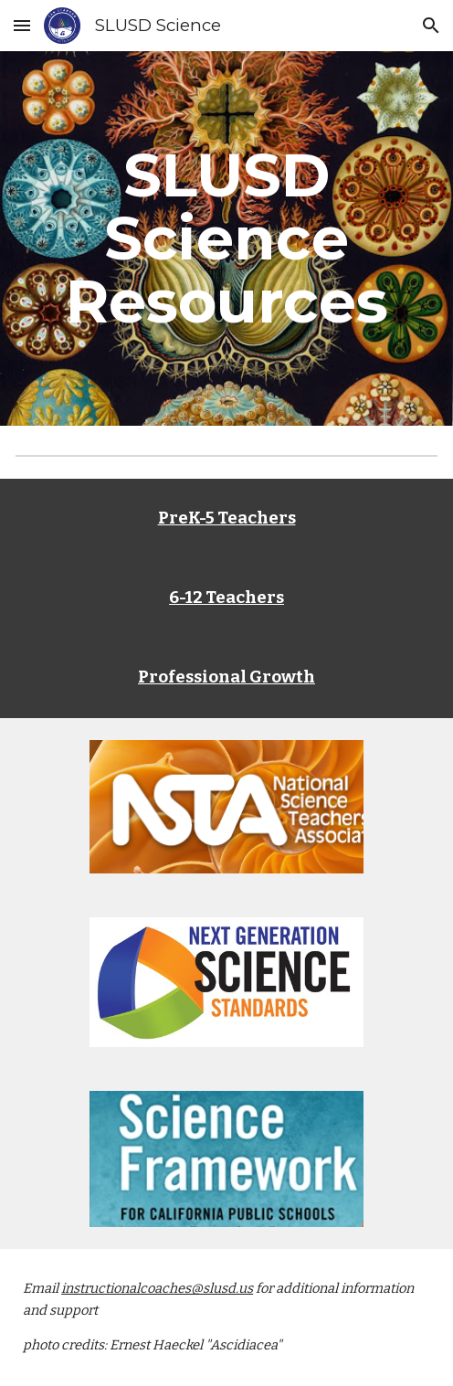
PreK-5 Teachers (227, 518)
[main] (226, 238)
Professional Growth (226, 677)
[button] (22, 25)
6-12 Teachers (226, 597)
